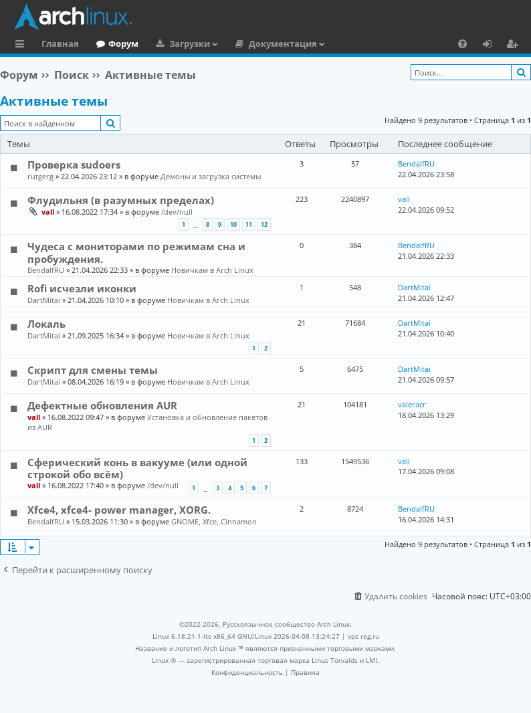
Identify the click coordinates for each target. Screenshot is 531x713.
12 (264, 224)
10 (233, 224)
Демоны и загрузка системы (211, 176)
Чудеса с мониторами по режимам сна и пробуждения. (136, 252)
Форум (123, 43)
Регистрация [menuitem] (515, 45)
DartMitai (43, 300)
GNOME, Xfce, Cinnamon (214, 521)
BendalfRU (416, 164)
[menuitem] (462, 43)
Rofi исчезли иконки (81, 288)
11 (248, 224)
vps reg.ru (363, 636)
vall (47, 212)
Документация (283, 43)
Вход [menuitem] (492, 45)
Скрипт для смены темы (92, 370)
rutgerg (40, 176)
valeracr (412, 404)
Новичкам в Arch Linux (212, 270)
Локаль (46, 323)
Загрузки (189, 43)
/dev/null (177, 212)
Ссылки (22, 45)
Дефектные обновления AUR (102, 405)
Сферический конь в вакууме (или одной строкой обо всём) (137, 468)
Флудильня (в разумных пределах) (120, 200)
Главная (60, 43)
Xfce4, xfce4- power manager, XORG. (119, 509)
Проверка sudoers (73, 164)
